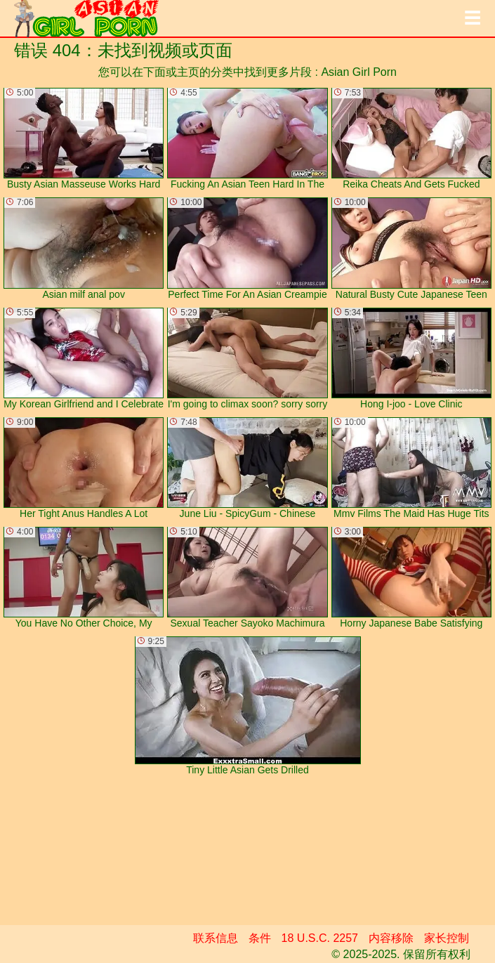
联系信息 (215, 938)
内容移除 (391, 938)
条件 (260, 938)
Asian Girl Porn (359, 72)
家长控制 (446, 938)
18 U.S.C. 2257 (320, 938)
